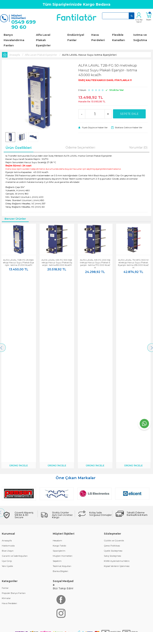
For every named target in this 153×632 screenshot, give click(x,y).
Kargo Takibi (59, 355)
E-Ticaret (65, 459)
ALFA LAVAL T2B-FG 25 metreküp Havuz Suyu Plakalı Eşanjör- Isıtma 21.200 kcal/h (19, 262)
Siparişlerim (59, 361)
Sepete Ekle (129, 113)
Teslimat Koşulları (62, 376)
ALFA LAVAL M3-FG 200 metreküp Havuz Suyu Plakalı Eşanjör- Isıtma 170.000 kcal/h (96, 264)
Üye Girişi (7, 371)
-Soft (57, 459)
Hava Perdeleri (98, 37)
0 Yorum (82, 90)
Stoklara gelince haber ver (128, 127)
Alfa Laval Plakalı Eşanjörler (43, 40)
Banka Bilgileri (60, 381)
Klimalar (6, 408)
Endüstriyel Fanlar (75, 37)
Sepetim (57, 371)
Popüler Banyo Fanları (14, 403)
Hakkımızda (8, 355)
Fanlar (5, 398)
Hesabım (57, 350)
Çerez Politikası (112, 355)
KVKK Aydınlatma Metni (116, 371)
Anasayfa (7, 350)
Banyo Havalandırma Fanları (14, 40)
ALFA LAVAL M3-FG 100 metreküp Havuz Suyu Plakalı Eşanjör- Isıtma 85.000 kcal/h (57, 262)
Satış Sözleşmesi (112, 366)
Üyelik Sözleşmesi (113, 361)
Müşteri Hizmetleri (62, 366)
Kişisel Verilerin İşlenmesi (116, 376)
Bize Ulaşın (8, 361)
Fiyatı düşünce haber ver (95, 127)
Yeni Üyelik (7, 376)
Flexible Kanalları (118, 37)
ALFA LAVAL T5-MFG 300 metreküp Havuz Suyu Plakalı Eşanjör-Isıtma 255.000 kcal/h (133, 264)
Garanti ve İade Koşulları (15, 366)
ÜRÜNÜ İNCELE (19, 275)
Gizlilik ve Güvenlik (114, 350)
